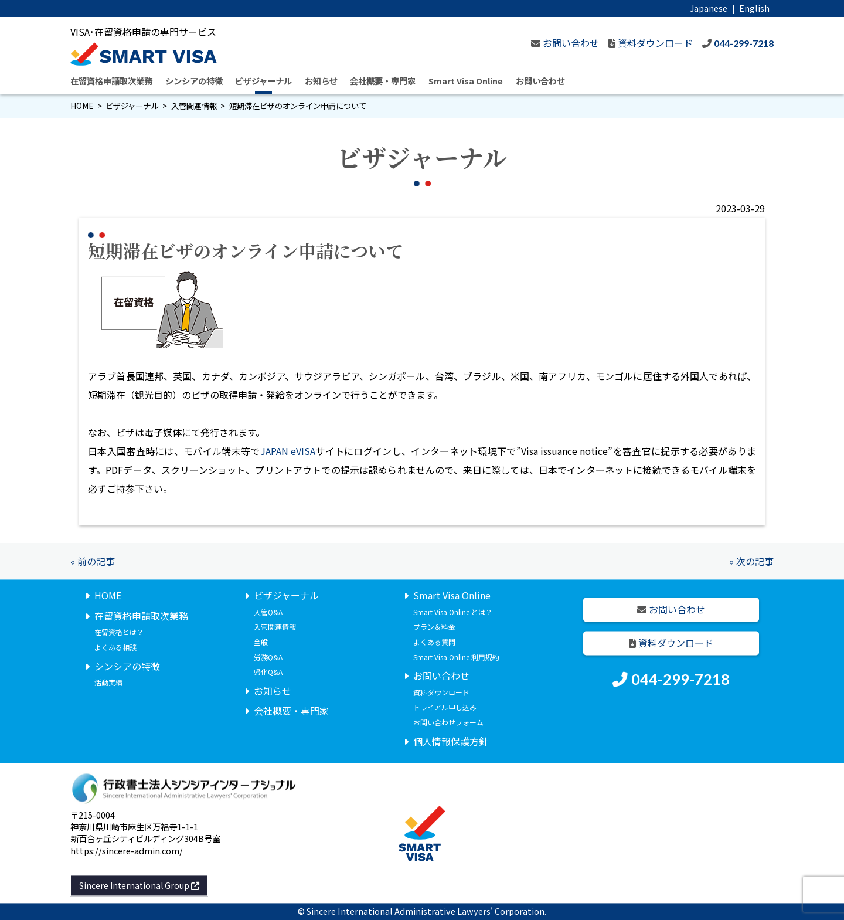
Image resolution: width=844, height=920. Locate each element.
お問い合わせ (540, 80)
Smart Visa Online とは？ (452, 612)
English (754, 8)
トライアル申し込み (445, 707)
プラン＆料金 (434, 627)
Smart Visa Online (465, 80)
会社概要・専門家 (383, 80)
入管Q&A (268, 612)
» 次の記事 (751, 561)
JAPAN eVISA (287, 451)
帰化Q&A (268, 672)
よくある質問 (434, 642)
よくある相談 (115, 647)
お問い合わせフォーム (448, 722)
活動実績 (108, 683)
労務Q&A (268, 657)
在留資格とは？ (119, 632)
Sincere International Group (139, 885)
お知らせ (321, 80)
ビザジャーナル (263, 80)
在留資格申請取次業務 (111, 80)
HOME (81, 105)
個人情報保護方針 (450, 741)
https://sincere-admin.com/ (126, 850)
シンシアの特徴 (194, 80)
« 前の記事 (92, 561)
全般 (261, 642)
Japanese (708, 8)
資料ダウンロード (441, 692)
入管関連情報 (194, 105)
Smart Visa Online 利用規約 (456, 657)
